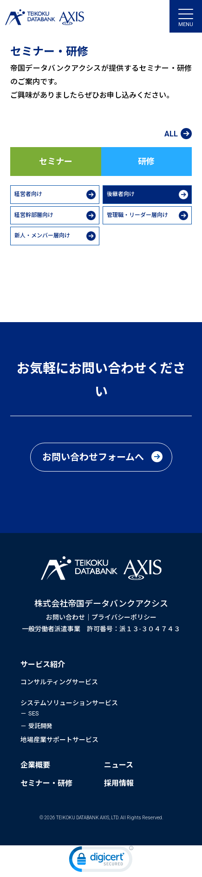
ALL (171, 134)
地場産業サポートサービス (59, 739)
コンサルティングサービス (59, 682)
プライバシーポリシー (123, 617)
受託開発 (40, 725)
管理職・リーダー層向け (137, 215)
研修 (146, 161)
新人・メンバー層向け (42, 235)
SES (33, 713)
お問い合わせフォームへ (93, 457)
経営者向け (28, 194)
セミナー (55, 161)
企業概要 (35, 765)
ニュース (118, 765)
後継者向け (121, 194)
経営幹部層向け (33, 215)
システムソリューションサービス (69, 703)
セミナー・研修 (46, 783)
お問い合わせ (65, 617)
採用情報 (119, 783)
